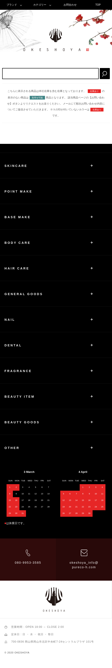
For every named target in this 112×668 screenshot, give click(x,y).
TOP (98, 4)
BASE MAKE (18, 217)
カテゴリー (39, 4)
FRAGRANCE (18, 371)
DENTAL (13, 345)
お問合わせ (70, 4)
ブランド (12, 4)
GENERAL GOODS (24, 294)
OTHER (12, 448)
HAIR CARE (17, 268)
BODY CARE (18, 242)
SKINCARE (16, 166)
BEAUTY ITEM (20, 396)
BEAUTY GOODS (22, 422)
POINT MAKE (19, 191)
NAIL (10, 319)
